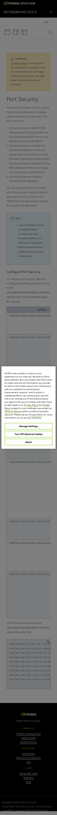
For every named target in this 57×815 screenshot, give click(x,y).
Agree (28, 442)
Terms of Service (13, 411)
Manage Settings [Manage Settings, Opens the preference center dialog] (28, 426)
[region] (28, 407)
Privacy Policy (31, 405)
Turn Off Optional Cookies (29, 434)
